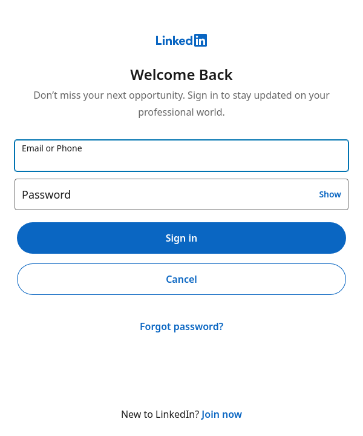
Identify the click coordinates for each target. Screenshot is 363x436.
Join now (221, 414)
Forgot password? (181, 326)
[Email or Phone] (181, 155)
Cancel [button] (181, 279)
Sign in (181, 238)
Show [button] (330, 194)
